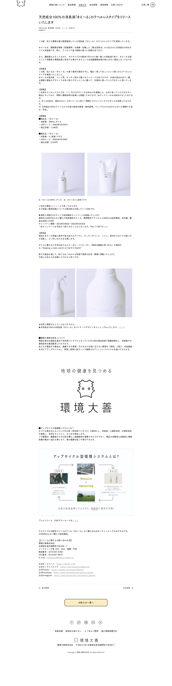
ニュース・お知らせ (68, 28)
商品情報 (51, 28)
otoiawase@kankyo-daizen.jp (60, 558)
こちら (75, 520)
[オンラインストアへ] (148, 4)
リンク (122, 327)
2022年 (57, 28)
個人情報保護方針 (109, 631)
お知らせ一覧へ (86, 603)
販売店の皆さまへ (74, 631)
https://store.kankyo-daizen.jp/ (75, 567)
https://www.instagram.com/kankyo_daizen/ (75, 575)
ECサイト (55, 206)
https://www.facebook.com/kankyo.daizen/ (74, 573)
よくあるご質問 (91, 631)
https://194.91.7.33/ (66, 564)
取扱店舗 (59, 631)
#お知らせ (42, 30)
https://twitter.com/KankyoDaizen (67, 570)
